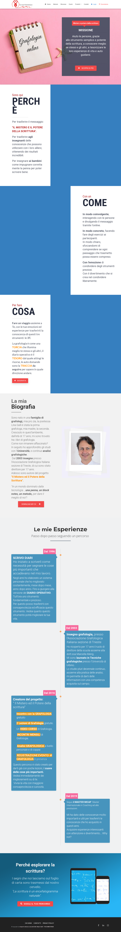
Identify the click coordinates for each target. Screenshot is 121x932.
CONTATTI (37, 923)
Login (93, 4)
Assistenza (103, 4)
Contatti (86, 4)
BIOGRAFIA (20, 381)
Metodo (55, 4)
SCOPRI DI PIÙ (86, 68)
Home (48, 4)
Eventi (71, 4)
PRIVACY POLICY (48, 923)
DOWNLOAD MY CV (31, 504)
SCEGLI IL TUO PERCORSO (35, 904)
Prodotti (77, 4)
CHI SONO (28, 923)
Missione (63, 4)
